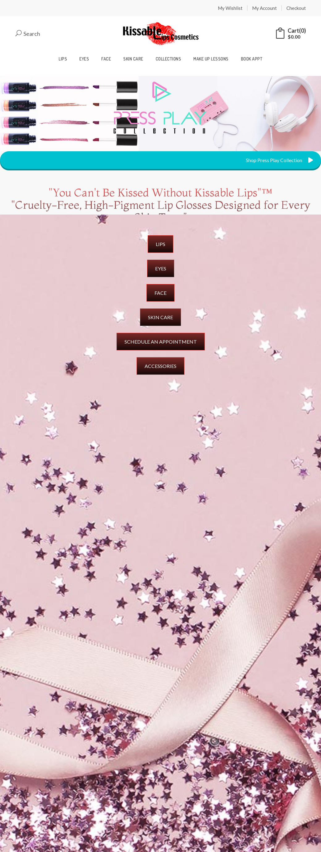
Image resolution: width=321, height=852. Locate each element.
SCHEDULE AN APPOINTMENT (161, 342)
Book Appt (252, 58)
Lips (63, 58)
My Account (264, 8)
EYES (160, 268)
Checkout (296, 8)
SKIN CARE (160, 317)
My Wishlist (230, 8)
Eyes (84, 58)
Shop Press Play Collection (279, 160)
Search (27, 33)
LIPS (160, 244)
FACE (160, 293)
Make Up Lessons (211, 58)
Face (106, 58)
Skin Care (133, 58)
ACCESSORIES (160, 366)
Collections (168, 58)
